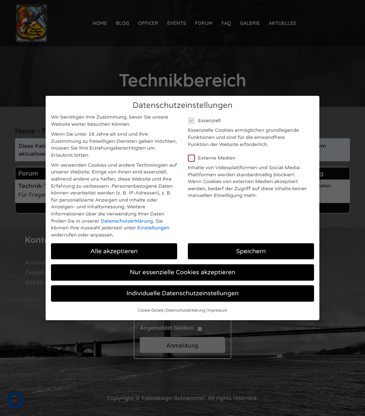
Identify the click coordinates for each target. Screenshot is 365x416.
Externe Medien (214, 150)
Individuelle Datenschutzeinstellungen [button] (183, 285)
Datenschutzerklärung (127, 213)
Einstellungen (153, 220)
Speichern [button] (251, 243)
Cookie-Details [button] (151, 303)
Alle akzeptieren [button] (114, 243)
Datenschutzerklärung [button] (185, 303)
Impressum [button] (217, 303)
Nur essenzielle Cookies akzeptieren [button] (182, 264)
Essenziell (206, 113)
